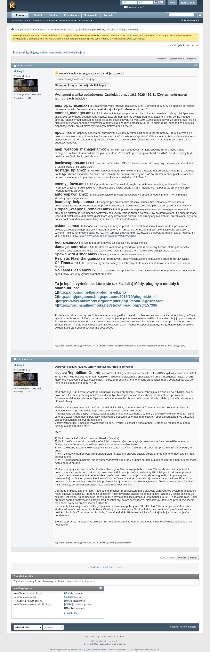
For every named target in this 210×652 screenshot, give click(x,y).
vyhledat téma (175, 58)
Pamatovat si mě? (134, 7)
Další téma (114, 567)
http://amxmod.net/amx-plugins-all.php (92, 292)
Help (172, 2)
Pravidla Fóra (71, 613)
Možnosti (160, 58)
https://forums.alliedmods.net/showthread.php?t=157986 (107, 305)
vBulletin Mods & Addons (103, 649)
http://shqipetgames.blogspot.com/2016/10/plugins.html (107, 297)
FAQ (27, 20)
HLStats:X (36, 15)
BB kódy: (69, 593)
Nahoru (193, 557)
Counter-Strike (38, 29)
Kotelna (174, 626)
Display (190, 58)
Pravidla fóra (71, 15)
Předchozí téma (98, 567)
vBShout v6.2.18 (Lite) (81, 649)
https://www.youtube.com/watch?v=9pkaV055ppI (107, 235)
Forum (20, 15)
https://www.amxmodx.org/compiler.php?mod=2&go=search (110, 301)
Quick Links (84, 20)
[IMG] (67, 600)
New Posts (17, 20)
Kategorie (20, 29)
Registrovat (188, 2)
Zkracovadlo (91, 15)
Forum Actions (66, 20)
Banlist (53, 15)
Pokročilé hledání (190, 20)
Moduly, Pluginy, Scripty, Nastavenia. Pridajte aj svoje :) (52, 52)
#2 (195, 359)
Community (49, 20)
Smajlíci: (68, 597)
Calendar (36, 20)
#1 (195, 65)
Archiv (70, 29)
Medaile (108, 15)
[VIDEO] (68, 604)
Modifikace (57, 29)
